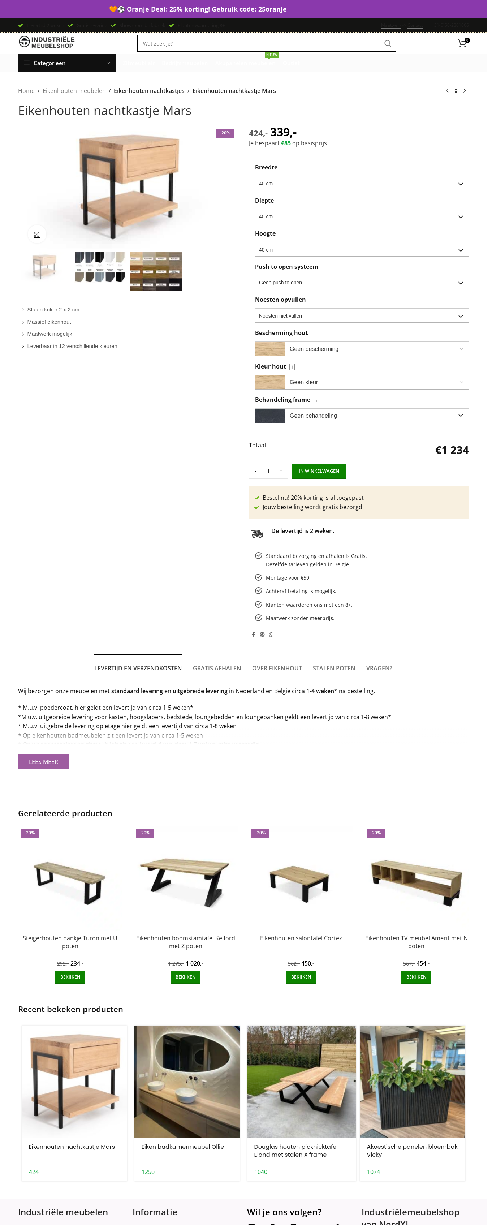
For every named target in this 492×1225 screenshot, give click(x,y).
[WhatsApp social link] (271, 645)
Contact (415, 26)
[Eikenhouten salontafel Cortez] (301, 889)
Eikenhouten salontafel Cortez (301, 949)
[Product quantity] (263, 481)
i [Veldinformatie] (292, 377)
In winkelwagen (309, 481)
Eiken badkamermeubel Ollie (183, 1157)
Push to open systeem (286, 277)
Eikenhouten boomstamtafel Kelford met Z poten (185, 952)
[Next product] (464, 102)
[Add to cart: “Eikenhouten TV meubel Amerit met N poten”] (416, 987)
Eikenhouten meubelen (74, 102)
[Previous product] (447, 102)
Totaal (257, 456)
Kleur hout (275, 377)
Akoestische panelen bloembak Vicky (412, 1161)
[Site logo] (47, 51)
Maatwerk (391, 26)
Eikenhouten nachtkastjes (149, 102)
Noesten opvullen (280, 310)
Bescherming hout (281, 343)
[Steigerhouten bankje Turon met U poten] (70, 889)
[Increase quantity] (273, 481)
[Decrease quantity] (253, 481)
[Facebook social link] (253, 645)
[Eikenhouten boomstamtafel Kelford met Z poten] (185, 889)
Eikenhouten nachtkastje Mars (72, 1157)
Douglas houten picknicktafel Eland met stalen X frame (296, 1161)
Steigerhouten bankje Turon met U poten (70, 952)
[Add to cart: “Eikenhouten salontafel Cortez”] (301, 987)
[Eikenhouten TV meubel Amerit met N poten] (416, 889)
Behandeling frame (287, 410)
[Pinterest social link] (262, 645)
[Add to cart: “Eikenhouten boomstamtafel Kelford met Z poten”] (185, 987)
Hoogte (265, 244)
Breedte (266, 178)
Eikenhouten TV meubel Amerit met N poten (416, 952)
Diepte (264, 211)
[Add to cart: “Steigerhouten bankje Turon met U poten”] (70, 987)
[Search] (266, 51)
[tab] (138, 676)
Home (26, 102)
